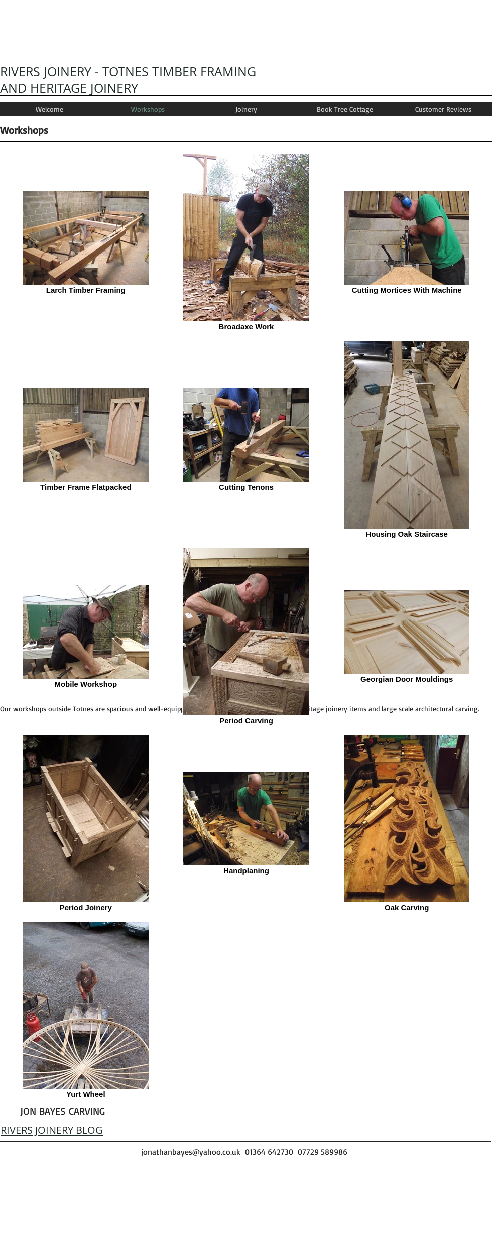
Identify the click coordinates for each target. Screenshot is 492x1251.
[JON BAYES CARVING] (63, 1111)
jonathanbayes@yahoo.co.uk (190, 1152)
